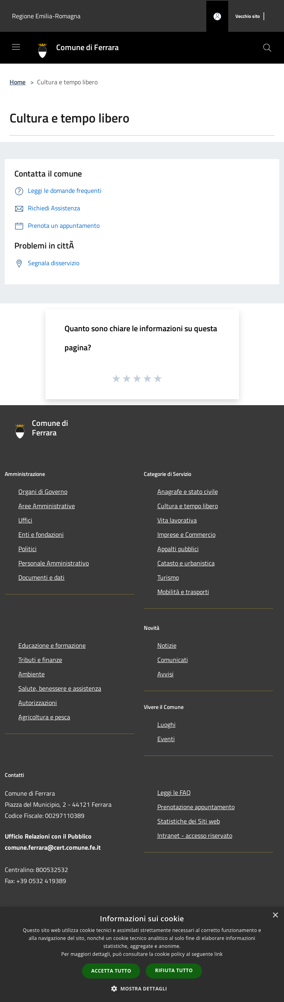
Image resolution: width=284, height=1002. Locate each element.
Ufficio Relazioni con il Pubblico (48, 836)
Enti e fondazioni (41, 534)
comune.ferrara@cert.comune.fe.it (53, 847)
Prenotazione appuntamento (196, 807)
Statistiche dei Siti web (188, 821)
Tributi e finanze (40, 659)
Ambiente (31, 674)
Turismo (168, 577)
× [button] (275, 915)
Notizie (166, 645)
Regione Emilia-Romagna (46, 16)
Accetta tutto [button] (111, 970)
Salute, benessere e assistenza (59, 688)
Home (17, 82)
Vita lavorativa (177, 520)
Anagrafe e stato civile (187, 491)
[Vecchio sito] (247, 16)
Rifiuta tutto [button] (174, 970)
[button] (142, 988)
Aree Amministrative (46, 506)
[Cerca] (267, 47)
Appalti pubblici (178, 548)
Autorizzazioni (37, 702)
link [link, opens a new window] (218, 954)
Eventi (166, 739)
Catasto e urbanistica (186, 563)
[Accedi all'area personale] (217, 16)
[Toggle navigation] (16, 47)
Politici (27, 548)
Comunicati (172, 659)
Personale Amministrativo (53, 563)
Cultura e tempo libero (187, 506)
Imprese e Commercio (186, 534)
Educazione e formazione (52, 645)
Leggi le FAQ (174, 792)
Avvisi (165, 674)
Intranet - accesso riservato (194, 835)
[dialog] (142, 954)
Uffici (25, 520)
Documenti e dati (41, 577)
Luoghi (166, 724)
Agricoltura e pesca (44, 717)
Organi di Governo (42, 491)
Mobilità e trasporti (183, 591)
